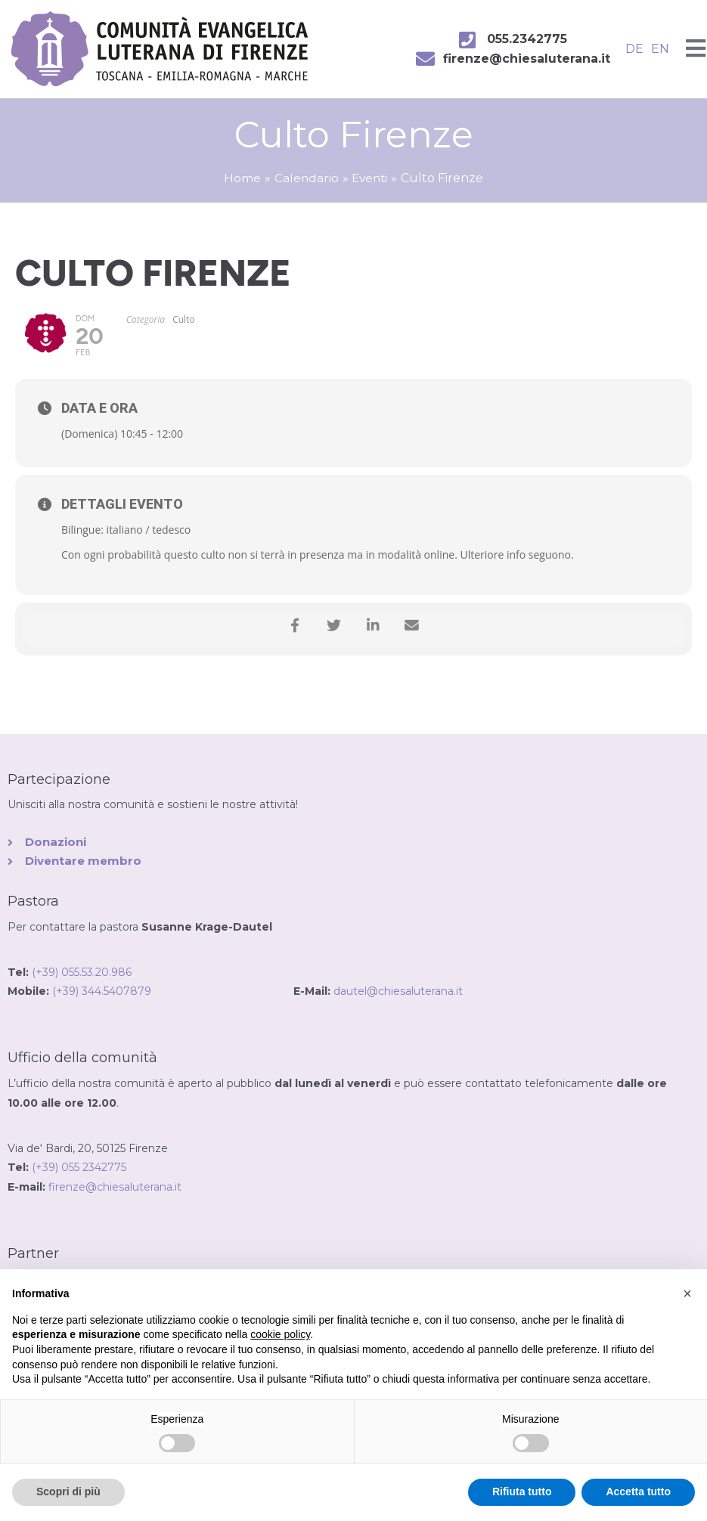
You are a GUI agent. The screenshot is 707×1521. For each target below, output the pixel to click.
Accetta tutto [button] (638, 1491)
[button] (687, 1293)
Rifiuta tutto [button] (522, 1491)
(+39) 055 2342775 (79, 1168)
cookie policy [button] (280, 1334)
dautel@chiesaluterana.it (398, 992)
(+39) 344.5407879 (172, 992)
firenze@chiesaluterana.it (114, 1187)
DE (634, 49)
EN (660, 49)
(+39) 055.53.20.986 (82, 973)
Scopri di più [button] (68, 1491)
